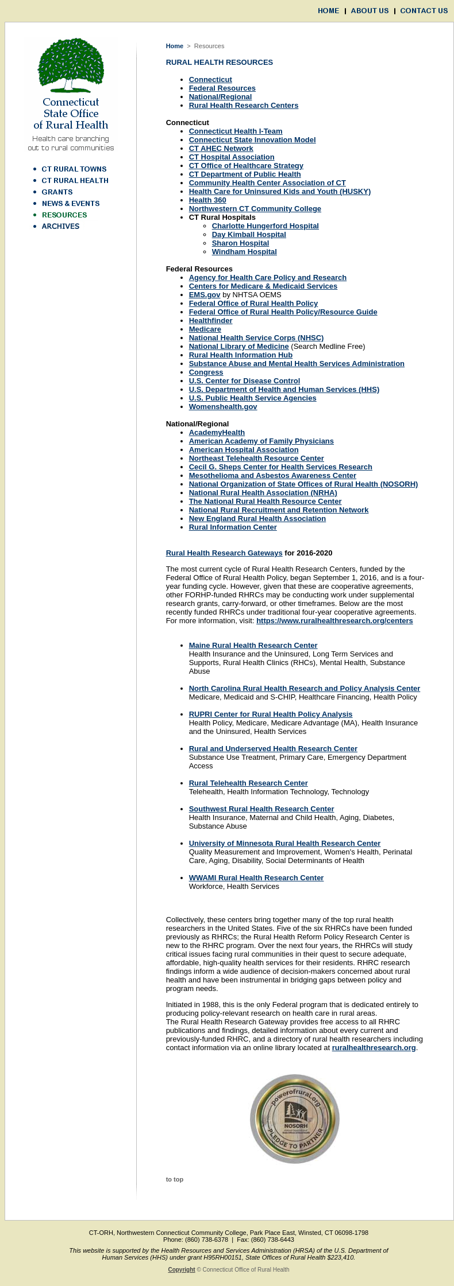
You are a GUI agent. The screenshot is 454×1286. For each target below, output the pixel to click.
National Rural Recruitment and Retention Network (279, 510)
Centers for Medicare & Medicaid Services (263, 286)
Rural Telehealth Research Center (248, 783)
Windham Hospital (244, 251)
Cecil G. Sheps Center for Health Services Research (280, 467)
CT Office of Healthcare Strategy (246, 165)
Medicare (205, 329)
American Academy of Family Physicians (261, 441)
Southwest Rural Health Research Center (261, 809)
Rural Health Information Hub (241, 355)
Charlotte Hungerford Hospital (265, 226)
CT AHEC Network (221, 148)
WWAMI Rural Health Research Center (256, 877)
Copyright (181, 1269)
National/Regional (220, 96)
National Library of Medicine (239, 346)
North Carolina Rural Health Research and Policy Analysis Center (305, 688)
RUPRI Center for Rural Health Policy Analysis (271, 714)
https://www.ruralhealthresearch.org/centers (334, 620)
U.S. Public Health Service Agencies (253, 398)
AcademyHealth (217, 432)
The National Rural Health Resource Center (265, 501)
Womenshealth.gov (223, 406)
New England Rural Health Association (257, 518)
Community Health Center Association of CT (267, 182)
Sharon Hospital (241, 243)
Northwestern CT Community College (255, 208)
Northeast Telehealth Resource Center (256, 458)
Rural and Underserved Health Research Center (273, 748)
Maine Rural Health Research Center (253, 645)
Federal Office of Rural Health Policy (253, 303)
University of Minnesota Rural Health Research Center (285, 843)
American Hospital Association (244, 449)
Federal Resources (222, 88)
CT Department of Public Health (245, 174)
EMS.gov (205, 294)
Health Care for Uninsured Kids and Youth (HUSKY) (280, 191)
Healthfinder (211, 320)
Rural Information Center (233, 527)
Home (175, 45)
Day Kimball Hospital (249, 234)
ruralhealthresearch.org (374, 1047)
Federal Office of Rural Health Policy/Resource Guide (283, 312)
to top (175, 1179)
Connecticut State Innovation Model (252, 139)
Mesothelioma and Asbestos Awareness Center (272, 475)
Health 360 (207, 200)
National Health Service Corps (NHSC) (256, 337)
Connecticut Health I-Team (236, 131)
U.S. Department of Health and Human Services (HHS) (284, 389)
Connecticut (210, 79)
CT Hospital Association (232, 157)
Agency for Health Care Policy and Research (268, 277)
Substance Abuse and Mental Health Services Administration (297, 363)
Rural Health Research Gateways (224, 553)
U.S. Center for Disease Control (245, 380)
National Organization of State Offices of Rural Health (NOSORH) (303, 484)
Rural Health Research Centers (244, 105)
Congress (206, 372)
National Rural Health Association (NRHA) (263, 492)
